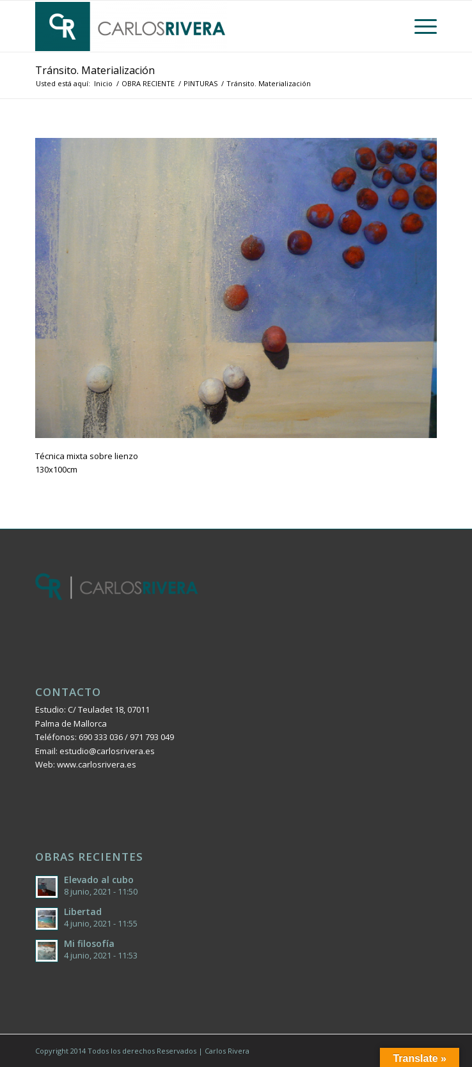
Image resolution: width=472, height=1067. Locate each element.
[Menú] (419, 26)
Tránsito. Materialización (95, 70)
